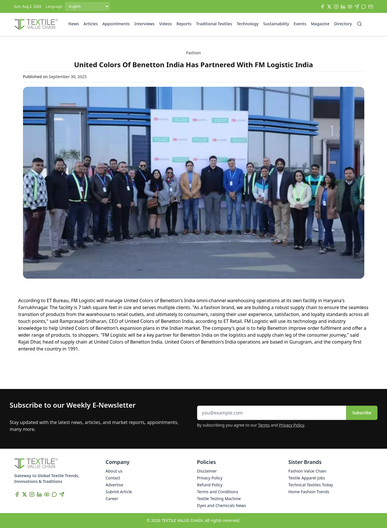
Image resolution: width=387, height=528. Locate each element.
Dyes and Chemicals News (221, 505)
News (73, 23)
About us (114, 471)
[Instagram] (336, 6)
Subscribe (361, 412)
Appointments (116, 23)
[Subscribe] (370, 6)
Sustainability (276, 23)
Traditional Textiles (214, 23)
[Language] (87, 6)
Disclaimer (207, 471)
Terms (263, 425)
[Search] (359, 24)
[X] (329, 6)
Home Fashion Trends (309, 491)
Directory (343, 23)
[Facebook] (322, 6)
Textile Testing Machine (219, 498)
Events (300, 23)
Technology (248, 23)
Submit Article (119, 491)
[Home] (36, 24)
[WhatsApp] (363, 6)
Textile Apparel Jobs (306, 478)
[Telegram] (357, 6)
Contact (113, 478)
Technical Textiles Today (310, 484)
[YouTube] (350, 6)
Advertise (115, 484)
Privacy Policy (291, 425)
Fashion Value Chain (307, 471)
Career (112, 498)
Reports (183, 23)
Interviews (144, 23)
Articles (91, 23)
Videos (165, 23)
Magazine (320, 23)
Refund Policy (210, 484)
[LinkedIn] (343, 6)
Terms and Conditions (217, 491)
